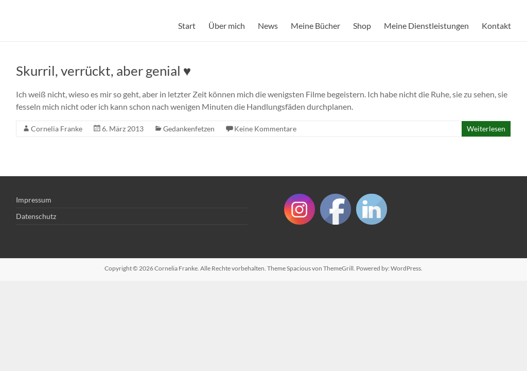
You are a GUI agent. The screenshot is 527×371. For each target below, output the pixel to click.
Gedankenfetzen (189, 128)
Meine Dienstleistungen (426, 25)
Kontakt (496, 25)
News (268, 25)
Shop (362, 25)
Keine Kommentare (265, 128)
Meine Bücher (315, 25)
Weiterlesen (486, 128)
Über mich (226, 25)
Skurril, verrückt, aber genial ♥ (103, 70)
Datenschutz (36, 216)
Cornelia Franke (56, 128)
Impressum (33, 199)
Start (187, 25)
